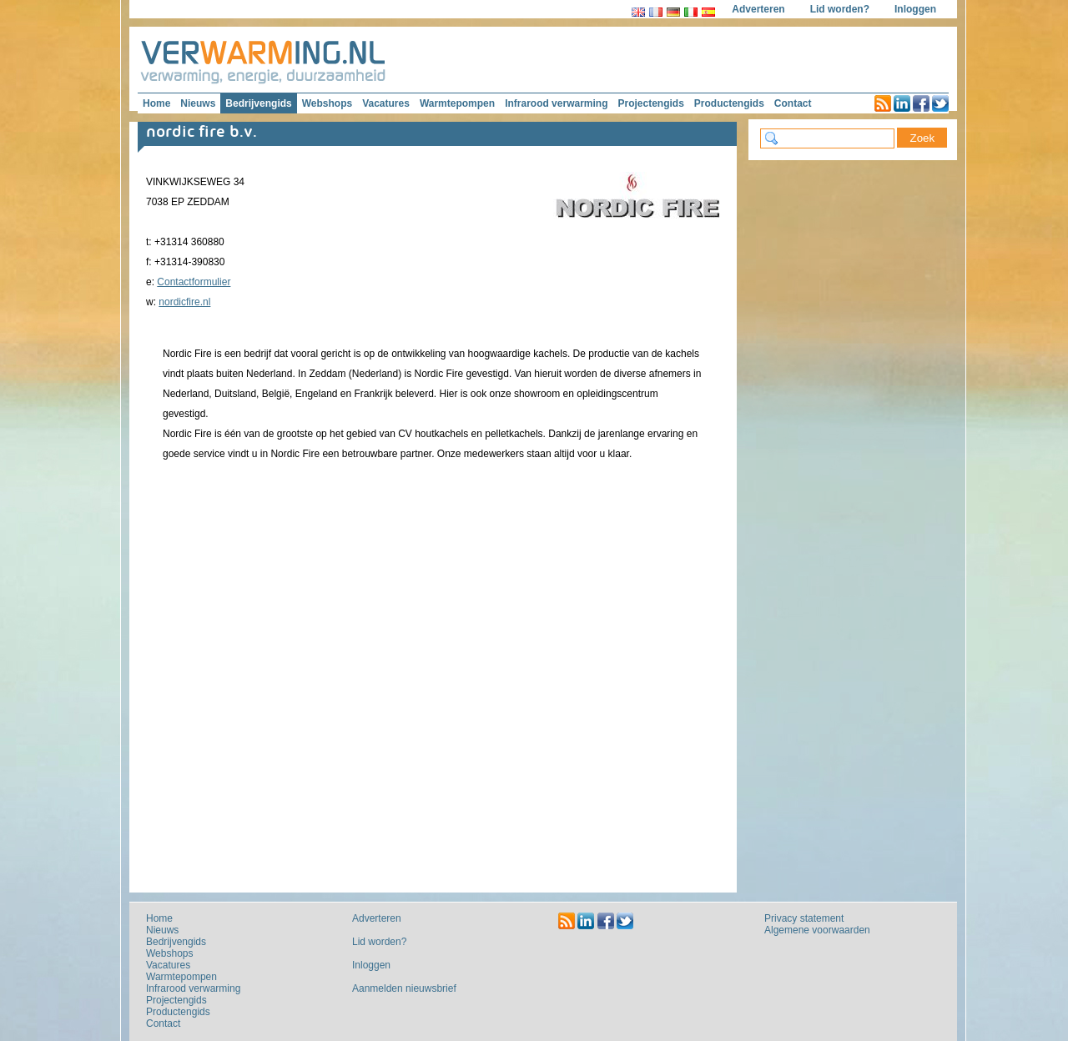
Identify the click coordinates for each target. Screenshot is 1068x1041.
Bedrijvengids (258, 103)
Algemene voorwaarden (817, 930)
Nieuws (197, 103)
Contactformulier (193, 282)
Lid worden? (839, 9)
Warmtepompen (457, 103)
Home (156, 103)
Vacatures (386, 103)
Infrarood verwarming (556, 103)
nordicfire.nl (184, 302)
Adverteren (758, 9)
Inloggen (915, 9)
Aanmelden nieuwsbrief (404, 988)
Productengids (729, 103)
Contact (793, 103)
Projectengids (650, 103)
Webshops (327, 103)
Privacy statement (804, 918)
